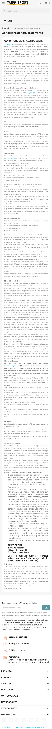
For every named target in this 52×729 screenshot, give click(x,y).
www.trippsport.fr (11, 158)
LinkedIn (44, 720)
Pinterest (31, 720)
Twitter (11, 720)
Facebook (4, 720)
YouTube (24, 720)
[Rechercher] (26, 10)
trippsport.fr (31, 93)
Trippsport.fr (8, 44)
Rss (17, 720)
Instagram (37, 720)
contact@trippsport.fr (12, 366)
